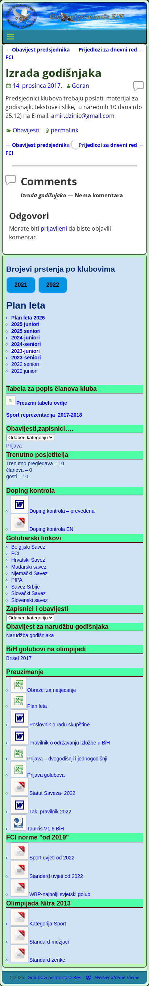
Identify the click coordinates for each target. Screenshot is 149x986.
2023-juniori (25, 351)
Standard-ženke (38, 960)
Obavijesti (26, 130)
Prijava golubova (38, 775)
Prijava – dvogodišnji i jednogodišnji (59, 759)
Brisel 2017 (19, 658)
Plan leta (29, 706)
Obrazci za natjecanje (43, 690)
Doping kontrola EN (42, 529)
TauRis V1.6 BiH (37, 829)
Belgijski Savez (28, 547)
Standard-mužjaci (40, 942)
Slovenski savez (29, 600)
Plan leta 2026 (28, 318)
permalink (64, 130)
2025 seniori (26, 331)
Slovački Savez (28, 593)
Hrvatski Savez (28, 560)
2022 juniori (24, 371)
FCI (15, 553)
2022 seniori (25, 364)
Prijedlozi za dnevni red (111, 49)
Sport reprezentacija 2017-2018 (44, 415)
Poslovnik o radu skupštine (50, 724)
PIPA (16, 580)
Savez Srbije (25, 587)
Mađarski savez (28, 567)
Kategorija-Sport (38, 924)
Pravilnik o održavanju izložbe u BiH (60, 743)
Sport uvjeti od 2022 (42, 858)
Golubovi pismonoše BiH (54, 977)
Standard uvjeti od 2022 (47, 876)
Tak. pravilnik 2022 (41, 811)
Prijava (14, 446)
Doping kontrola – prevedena (53, 511)
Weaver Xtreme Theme (117, 977)
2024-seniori (26, 344)
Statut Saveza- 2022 (43, 793)
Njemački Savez (29, 573)
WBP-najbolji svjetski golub (50, 894)
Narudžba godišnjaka (30, 635)
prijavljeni (54, 228)
